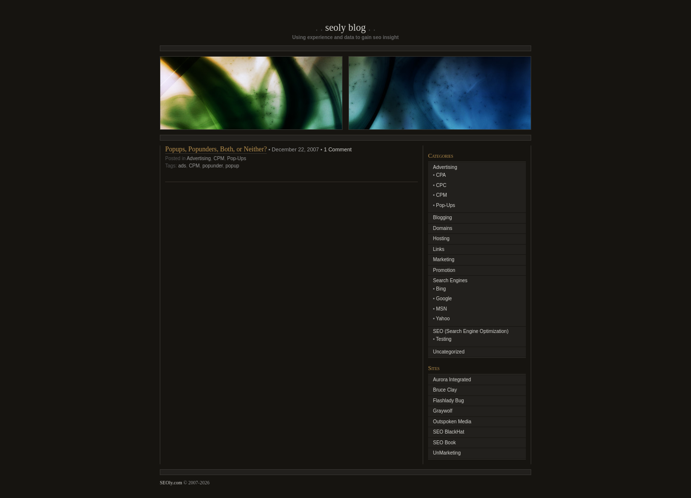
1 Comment (338, 149)
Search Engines (450, 280)
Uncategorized (448, 351)
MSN (441, 308)
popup (232, 165)
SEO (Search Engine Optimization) (471, 331)
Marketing (443, 259)
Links (438, 249)
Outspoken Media (452, 421)
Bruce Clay (445, 390)
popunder (212, 165)
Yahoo (443, 318)
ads (182, 165)
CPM (219, 158)
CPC (441, 185)
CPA (441, 175)
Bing (441, 288)
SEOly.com (171, 482)
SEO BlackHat (448, 432)
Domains (442, 228)
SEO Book (444, 442)
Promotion (444, 270)
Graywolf (442, 411)
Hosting (441, 238)
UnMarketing (447, 453)
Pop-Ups (236, 158)
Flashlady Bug (448, 400)
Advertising (199, 158)
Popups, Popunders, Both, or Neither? (216, 149)
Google (444, 298)
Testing (444, 339)
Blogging (442, 217)
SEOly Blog (345, 27)
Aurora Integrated (452, 379)
